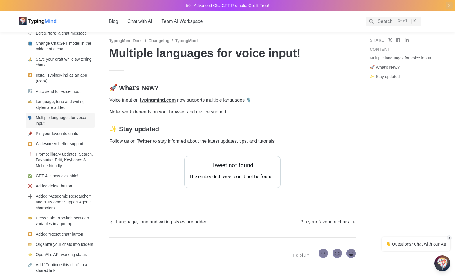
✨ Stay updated (385, 76)
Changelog (159, 40)
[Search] (393, 21)
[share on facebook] (398, 40)
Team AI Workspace (182, 21)
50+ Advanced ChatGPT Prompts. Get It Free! (227, 5)
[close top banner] (449, 5)
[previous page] (159, 222)
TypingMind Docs (126, 40)
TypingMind (186, 40)
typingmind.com (158, 100)
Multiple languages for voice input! (400, 58)
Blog (113, 21)
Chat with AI (139, 21)
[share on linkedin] (406, 40)
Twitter (144, 141)
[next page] (328, 222)
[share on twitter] (390, 40)
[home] (59, 21)
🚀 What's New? (385, 67)
